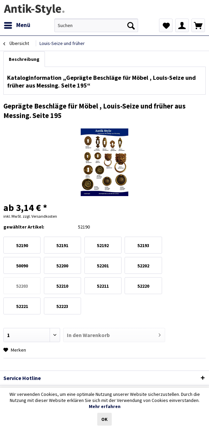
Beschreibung (24, 59)
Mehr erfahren (105, 406)
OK (104, 419)
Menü (17, 24)
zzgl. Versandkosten (40, 216)
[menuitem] (17, 25)
